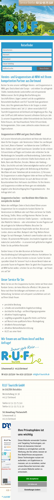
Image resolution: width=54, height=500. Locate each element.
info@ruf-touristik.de (41, 374)
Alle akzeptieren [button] (32, 479)
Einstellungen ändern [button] (32, 490)
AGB (7, 490)
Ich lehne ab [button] (32, 484)
